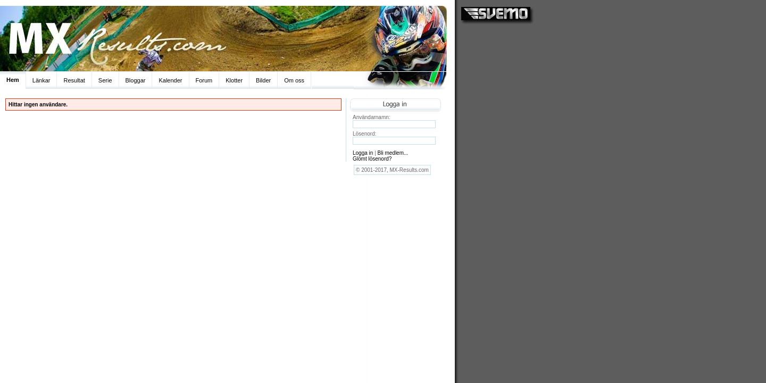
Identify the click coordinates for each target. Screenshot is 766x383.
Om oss (294, 80)
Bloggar (136, 80)
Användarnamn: (371, 117)
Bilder (263, 80)
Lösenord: (364, 134)
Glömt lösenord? (372, 159)
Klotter (234, 80)
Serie (105, 80)
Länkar (41, 80)
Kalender (170, 80)
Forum (204, 80)
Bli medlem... (393, 153)
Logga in (363, 153)
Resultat (74, 80)
